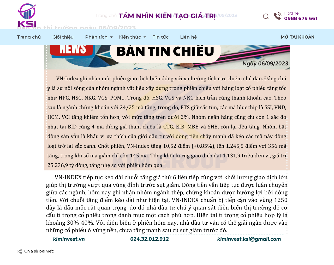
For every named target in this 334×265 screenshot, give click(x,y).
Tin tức (160, 37)
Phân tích (96, 37)
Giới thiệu (63, 37)
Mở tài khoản (297, 37)
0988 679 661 (300, 18)
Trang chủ (29, 37)
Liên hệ (188, 37)
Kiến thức (130, 37)
